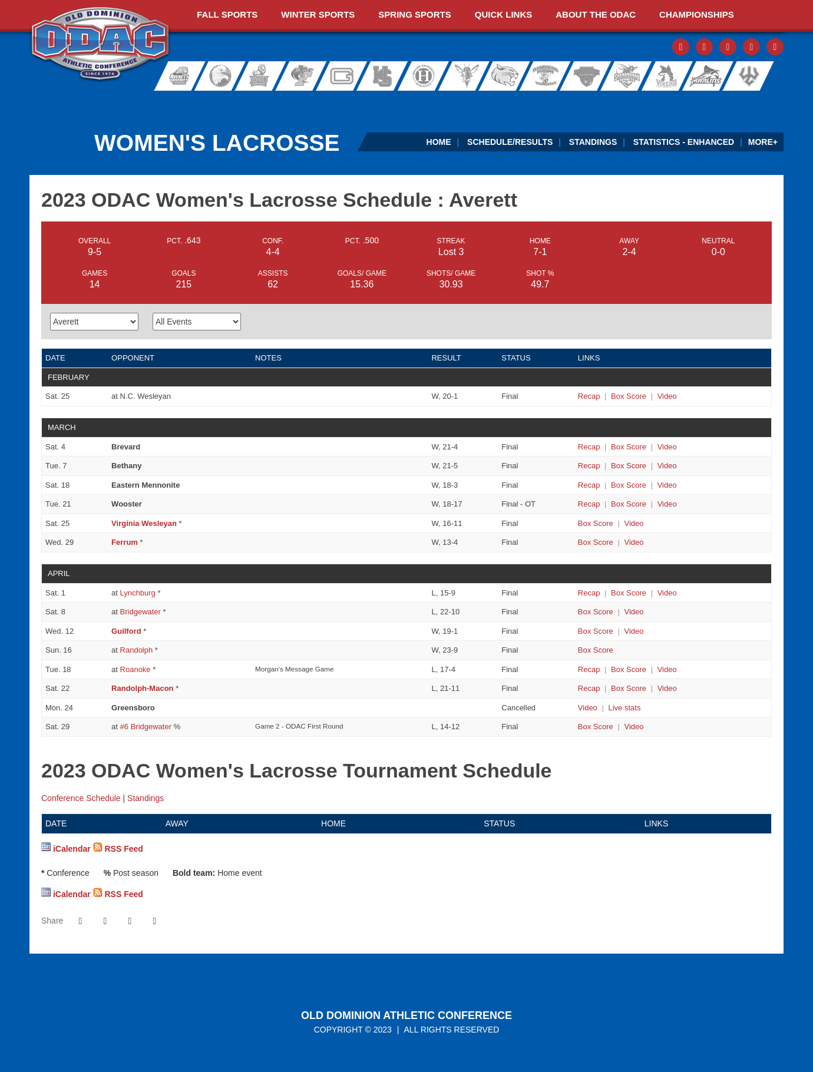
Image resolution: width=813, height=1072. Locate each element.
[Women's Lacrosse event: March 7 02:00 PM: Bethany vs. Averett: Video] (667, 465)
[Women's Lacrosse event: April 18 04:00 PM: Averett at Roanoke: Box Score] (628, 669)
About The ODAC (596, 14)
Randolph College (507, 76)
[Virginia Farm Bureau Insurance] (485, 102)
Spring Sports (414, 14)
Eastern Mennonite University (259, 76)
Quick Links (504, 14)
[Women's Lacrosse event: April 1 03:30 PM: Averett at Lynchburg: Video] (667, 592)
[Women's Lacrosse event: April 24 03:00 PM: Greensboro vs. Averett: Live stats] (624, 707)
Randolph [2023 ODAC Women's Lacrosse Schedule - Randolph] (136, 650)
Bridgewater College (217, 76)
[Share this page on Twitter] (104, 921)
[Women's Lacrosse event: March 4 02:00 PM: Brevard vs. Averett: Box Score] (628, 446)
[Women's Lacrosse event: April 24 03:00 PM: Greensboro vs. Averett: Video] (587, 707)
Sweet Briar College (661, 76)
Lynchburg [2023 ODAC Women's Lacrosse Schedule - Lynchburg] (138, 592)
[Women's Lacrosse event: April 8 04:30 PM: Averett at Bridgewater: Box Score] (595, 611)
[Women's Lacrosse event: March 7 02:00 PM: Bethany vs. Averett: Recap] (589, 465)
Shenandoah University (622, 76)
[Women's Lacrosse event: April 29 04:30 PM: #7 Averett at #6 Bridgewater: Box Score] (595, 726)
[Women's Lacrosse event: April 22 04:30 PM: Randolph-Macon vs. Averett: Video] (667, 688)
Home (439, 142)
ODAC (100, 45)
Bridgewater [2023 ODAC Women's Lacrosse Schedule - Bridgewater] (140, 611)
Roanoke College (584, 76)
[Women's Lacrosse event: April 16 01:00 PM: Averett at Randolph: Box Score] (595, 650)
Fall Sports (227, 14)
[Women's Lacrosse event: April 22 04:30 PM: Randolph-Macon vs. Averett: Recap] (589, 688)
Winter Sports (318, 14)
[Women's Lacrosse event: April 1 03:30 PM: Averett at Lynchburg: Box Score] (628, 592)
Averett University (174, 76)
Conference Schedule (81, 798)
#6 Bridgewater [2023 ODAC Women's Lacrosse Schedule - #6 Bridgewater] (145, 726)
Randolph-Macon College (546, 76)
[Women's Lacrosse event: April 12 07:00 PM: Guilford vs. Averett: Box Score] (595, 631)
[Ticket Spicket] (637, 102)
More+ (763, 142)
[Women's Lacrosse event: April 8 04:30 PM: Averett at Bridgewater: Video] (633, 611)
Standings (593, 142)
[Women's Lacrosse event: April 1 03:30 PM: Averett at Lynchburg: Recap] (589, 592)
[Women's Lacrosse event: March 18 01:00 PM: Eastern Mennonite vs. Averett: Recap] (589, 485)
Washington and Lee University (764, 76)
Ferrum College (301, 76)
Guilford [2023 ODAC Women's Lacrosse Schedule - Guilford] (126, 631)
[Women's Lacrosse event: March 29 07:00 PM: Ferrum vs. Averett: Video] (633, 542)
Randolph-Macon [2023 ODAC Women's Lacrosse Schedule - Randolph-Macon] (142, 688)
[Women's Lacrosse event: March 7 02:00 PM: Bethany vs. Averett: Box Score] (628, 465)
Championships (696, 14)
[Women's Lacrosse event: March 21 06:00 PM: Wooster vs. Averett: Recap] (589, 503)
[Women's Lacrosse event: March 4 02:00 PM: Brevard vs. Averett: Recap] (589, 446)
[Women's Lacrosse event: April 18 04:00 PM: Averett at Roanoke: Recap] (589, 669)
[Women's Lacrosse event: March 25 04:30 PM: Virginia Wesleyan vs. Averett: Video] (633, 523)
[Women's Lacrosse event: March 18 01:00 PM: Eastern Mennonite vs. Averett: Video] (667, 485)
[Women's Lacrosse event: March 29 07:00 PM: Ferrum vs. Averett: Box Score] (595, 542)
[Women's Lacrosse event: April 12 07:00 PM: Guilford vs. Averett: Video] (633, 631)
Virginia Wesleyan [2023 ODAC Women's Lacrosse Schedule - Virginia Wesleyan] (144, 523)
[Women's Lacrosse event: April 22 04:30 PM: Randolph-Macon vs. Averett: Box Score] (628, 688)
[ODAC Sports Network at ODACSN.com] (181, 102)
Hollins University (429, 76)
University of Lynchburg (469, 76)
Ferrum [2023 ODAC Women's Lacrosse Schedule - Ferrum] (124, 542)
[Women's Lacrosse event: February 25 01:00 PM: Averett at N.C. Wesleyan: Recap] (589, 396)
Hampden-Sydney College (386, 76)
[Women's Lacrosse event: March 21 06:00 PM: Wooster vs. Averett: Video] (667, 503)
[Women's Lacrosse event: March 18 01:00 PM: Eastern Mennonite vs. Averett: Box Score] (628, 485)
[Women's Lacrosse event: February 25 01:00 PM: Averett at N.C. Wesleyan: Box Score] (628, 396)
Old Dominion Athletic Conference (406, 1015)
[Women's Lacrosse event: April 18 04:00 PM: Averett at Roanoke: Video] (667, 669)
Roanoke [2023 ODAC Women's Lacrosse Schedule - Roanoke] (135, 669)
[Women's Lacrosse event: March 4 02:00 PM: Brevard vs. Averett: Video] (667, 446)
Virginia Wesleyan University (708, 76)
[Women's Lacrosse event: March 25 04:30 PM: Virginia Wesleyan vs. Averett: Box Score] (595, 523)
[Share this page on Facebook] (80, 921)
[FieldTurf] (29, 102)
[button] (154, 921)
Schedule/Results (510, 142)
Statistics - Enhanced (683, 142)
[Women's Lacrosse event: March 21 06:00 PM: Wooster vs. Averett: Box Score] (628, 503)
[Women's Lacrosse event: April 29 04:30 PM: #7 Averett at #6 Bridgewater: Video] (633, 726)
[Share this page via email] (129, 921)
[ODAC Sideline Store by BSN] (333, 102)
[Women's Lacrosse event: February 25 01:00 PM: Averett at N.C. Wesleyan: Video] (667, 396)
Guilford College (344, 76)
